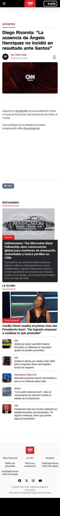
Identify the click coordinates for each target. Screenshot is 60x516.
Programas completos (25, 375)
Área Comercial (10, 458)
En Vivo (29, 458)
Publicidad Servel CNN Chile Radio (10, 473)
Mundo (17, 388)
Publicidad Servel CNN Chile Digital (50, 465)
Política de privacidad (10, 465)
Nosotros (50, 458)
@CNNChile (22, 111)
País (16, 340)
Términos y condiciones (30, 465)
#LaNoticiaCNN (32, 128)
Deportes (8, 24)
